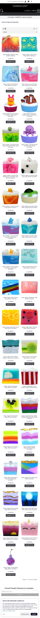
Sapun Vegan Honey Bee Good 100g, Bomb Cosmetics (11, 327)
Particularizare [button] (25, 614)
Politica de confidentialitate (9, 611)
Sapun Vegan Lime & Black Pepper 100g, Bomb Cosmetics (11, 357)
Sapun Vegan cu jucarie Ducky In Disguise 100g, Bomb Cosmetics (11, 115)
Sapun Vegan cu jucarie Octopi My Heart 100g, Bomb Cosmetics (29, 146)
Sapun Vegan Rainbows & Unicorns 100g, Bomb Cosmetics (10, 479)
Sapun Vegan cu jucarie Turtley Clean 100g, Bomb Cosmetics (29, 207)
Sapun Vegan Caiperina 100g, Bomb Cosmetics (10, 55)
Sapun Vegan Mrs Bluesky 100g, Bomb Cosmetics (10, 387)
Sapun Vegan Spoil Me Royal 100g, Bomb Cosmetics (10, 509)
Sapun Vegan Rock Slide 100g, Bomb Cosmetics (29, 478)
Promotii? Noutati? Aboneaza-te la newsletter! (19, 588)
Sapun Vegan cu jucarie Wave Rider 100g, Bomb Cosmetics (29, 236)
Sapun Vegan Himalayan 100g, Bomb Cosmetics (29, 298)
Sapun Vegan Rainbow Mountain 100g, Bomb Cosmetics (29, 448)
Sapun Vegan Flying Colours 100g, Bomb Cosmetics (10, 298)
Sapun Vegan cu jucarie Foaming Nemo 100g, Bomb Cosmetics (29, 115)
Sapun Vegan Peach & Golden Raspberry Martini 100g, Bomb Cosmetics (29, 417)
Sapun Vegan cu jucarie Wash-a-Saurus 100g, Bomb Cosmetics (11, 237)
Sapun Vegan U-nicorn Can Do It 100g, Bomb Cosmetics (29, 538)
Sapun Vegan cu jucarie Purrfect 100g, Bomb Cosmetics (10, 207)
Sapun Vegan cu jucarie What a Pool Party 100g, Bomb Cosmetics (10, 268)
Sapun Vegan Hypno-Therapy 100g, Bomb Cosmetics (29, 327)
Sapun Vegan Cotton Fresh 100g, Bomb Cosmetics (29, 55)
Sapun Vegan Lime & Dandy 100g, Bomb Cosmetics (29, 357)
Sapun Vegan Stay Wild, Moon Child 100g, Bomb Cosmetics (29, 509)
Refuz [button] (4, 614)
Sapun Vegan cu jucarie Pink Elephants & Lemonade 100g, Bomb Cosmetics (10, 177)
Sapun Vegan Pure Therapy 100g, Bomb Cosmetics (10, 447)
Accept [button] (34, 614)
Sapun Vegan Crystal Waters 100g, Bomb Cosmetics (10, 84)
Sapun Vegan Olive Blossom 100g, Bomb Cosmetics (10, 416)
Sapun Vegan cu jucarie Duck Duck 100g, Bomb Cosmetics (29, 84)
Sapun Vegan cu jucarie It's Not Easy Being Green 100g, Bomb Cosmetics (11, 146)
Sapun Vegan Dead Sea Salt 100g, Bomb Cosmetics (29, 267)
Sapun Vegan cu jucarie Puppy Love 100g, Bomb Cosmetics (29, 176)
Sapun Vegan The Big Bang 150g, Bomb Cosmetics (10, 568)
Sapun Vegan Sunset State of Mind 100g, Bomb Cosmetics (10, 538)
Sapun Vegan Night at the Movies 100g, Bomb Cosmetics (29, 387)
